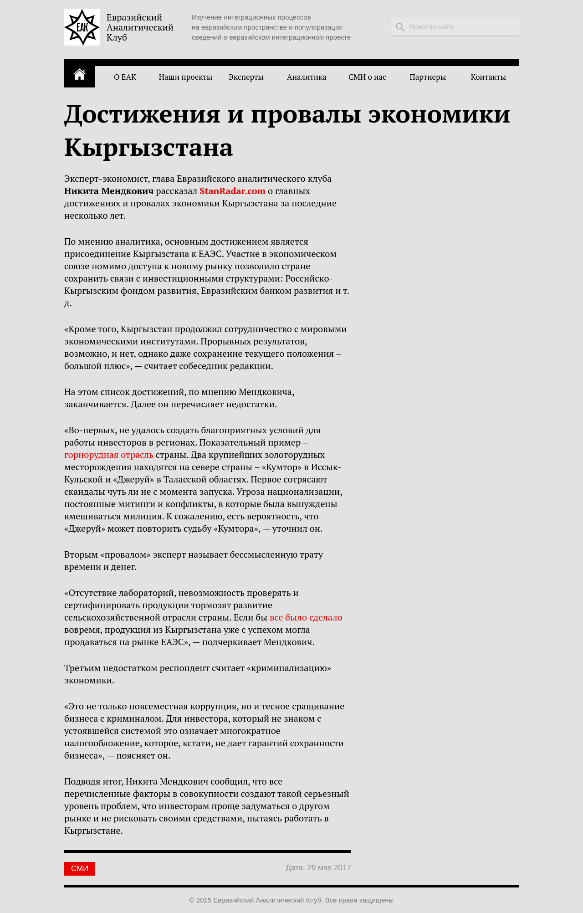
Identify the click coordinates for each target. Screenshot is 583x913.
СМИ (79, 868)
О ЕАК (125, 77)
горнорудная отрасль (108, 454)
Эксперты (246, 77)
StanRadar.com (232, 191)
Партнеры (428, 77)
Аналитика (307, 77)
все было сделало (306, 617)
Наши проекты (186, 77)
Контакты (488, 77)
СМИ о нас (367, 77)
